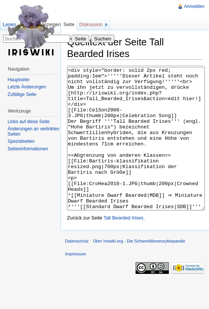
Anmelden (194, 6)
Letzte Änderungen (27, 87)
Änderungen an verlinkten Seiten (33, 131)
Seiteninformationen (28, 148)
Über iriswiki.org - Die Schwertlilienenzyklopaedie (139, 269)
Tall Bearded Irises (123, 246)
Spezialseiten (21, 141)
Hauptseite (18, 79)
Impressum (75, 282)
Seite (68, 24)
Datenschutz (77, 269)
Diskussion (91, 24)
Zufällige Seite (22, 94)
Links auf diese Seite (29, 121)
